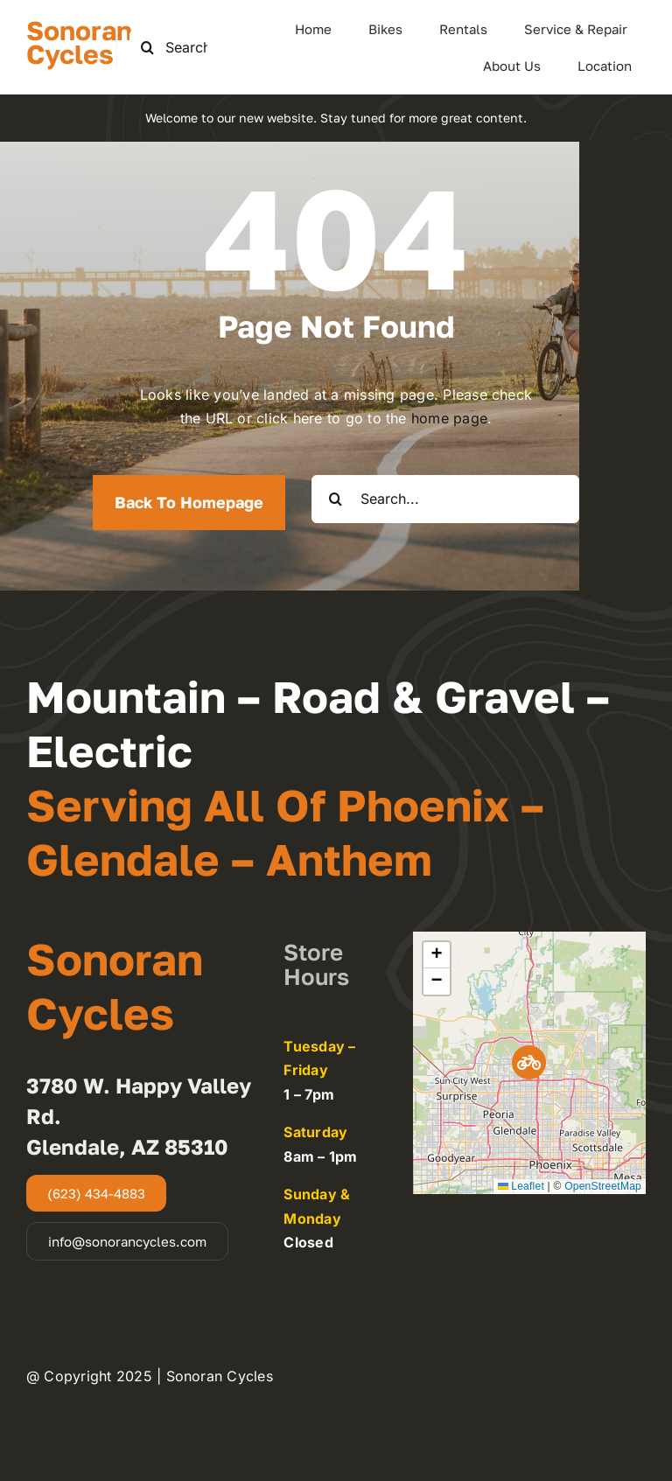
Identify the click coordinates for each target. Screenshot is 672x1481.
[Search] (147, 48)
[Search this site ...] (181, 48)
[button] (529, 1062)
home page (449, 418)
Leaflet (521, 1186)
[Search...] (445, 499)
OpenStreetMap (602, 1186)
